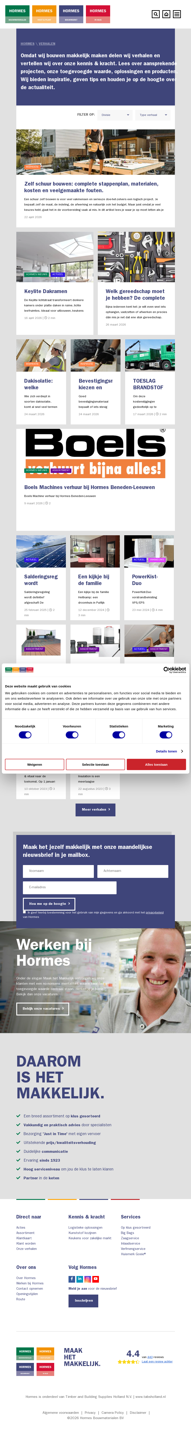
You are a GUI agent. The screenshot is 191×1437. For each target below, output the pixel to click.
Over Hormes (26, 1278)
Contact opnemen (29, 1289)
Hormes (28, 44)
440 (150, 1357)
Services (131, 1217)
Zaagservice (130, 1238)
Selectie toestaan (95, 764)
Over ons (26, 1268)
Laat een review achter (157, 1361)
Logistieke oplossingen (85, 1228)
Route (20, 1299)
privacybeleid (155, 912)
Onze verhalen (26, 1249)
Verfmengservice (133, 1249)
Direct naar (28, 1217)
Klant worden (26, 1244)
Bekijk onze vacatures (43, 1009)
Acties (20, 1228)
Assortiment (25, 1233)
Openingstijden (27, 1294)
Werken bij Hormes (30, 1283)
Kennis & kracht (87, 1217)
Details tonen (166, 751)
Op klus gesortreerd (135, 1228)
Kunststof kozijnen (82, 1233)
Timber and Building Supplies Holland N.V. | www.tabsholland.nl (115, 1397)
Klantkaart (24, 1238)
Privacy (90, 1413)
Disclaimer (138, 1413)
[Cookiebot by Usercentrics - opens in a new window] (166, 670)
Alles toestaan (156, 764)
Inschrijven (84, 1301)
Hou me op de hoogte (49, 904)
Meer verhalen (96, 810)
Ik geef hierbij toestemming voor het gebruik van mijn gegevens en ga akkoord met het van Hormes (93, 915)
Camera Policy (113, 1413)
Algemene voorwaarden (61, 1413)
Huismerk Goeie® (134, 1254)
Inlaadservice (130, 1244)
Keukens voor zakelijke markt (90, 1238)
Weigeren (34, 764)
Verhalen (47, 44)
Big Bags (127, 1233)
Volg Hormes (83, 1268)
